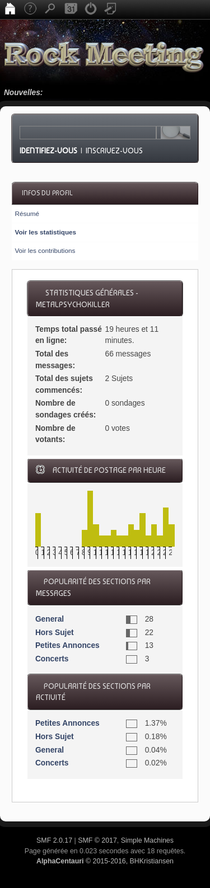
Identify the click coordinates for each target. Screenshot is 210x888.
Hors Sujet (54, 632)
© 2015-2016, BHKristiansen (105, 861)
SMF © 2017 (97, 840)
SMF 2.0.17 (54, 840)
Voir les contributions (45, 250)
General (49, 619)
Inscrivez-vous (114, 150)
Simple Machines (147, 840)
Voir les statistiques (45, 232)
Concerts (52, 659)
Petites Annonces (67, 645)
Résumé (27, 213)
